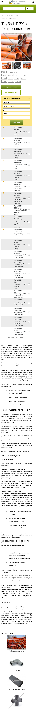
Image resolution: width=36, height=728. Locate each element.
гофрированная (12, 72)
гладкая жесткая (7, 75)
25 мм (4, 78)
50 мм (17, 78)
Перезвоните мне (11, 92)
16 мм (17, 75)
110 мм (4, 81)
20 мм (24, 75)
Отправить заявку (11, 87)
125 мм (11, 81)
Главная (4, 15)
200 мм (18, 81)
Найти (30, 9)
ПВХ (3, 72)
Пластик (11, 15)
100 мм (23, 78)
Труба (16, 15)
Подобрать (17, 122)
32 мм (10, 78)
